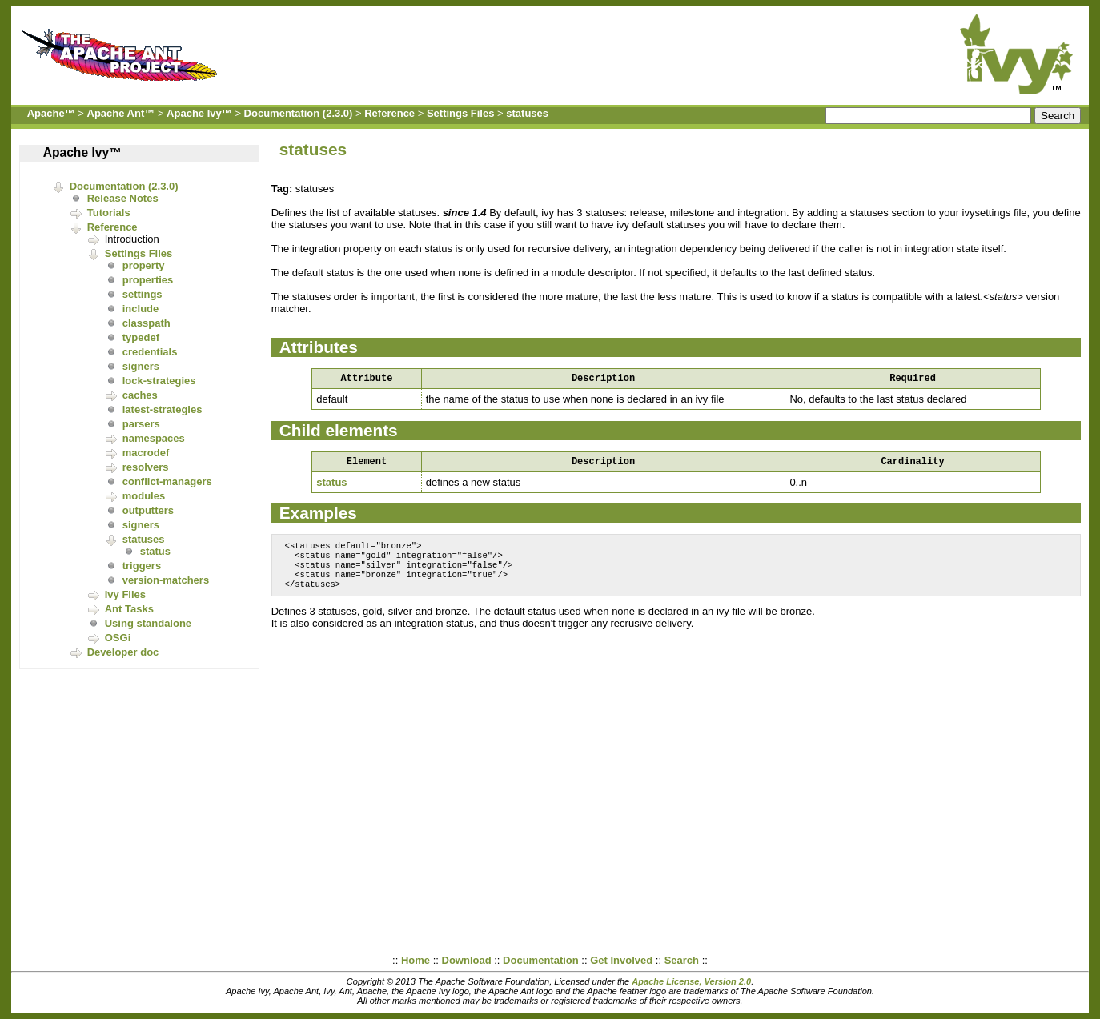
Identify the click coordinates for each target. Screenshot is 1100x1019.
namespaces (153, 438)
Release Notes (123, 198)
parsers (141, 424)
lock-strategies (159, 381)
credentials (150, 352)
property (143, 265)
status (155, 551)
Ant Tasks (129, 609)
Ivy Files (125, 594)
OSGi (118, 638)
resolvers (145, 467)
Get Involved (621, 960)
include (140, 309)
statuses (527, 113)
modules (143, 496)
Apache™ (51, 113)
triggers (141, 566)
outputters (148, 510)
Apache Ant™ (121, 113)
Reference (389, 113)
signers (140, 366)
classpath (146, 323)
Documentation (541, 960)
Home (415, 960)
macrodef (146, 453)
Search (681, 960)
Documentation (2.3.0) (298, 113)
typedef (140, 337)
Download (467, 960)
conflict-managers (167, 481)
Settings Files (461, 113)
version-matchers (165, 580)
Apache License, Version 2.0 (691, 981)
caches (140, 395)
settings (142, 294)
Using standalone (148, 623)
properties (148, 280)
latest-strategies (162, 409)
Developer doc (123, 652)
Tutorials (108, 213)
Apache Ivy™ (199, 113)
